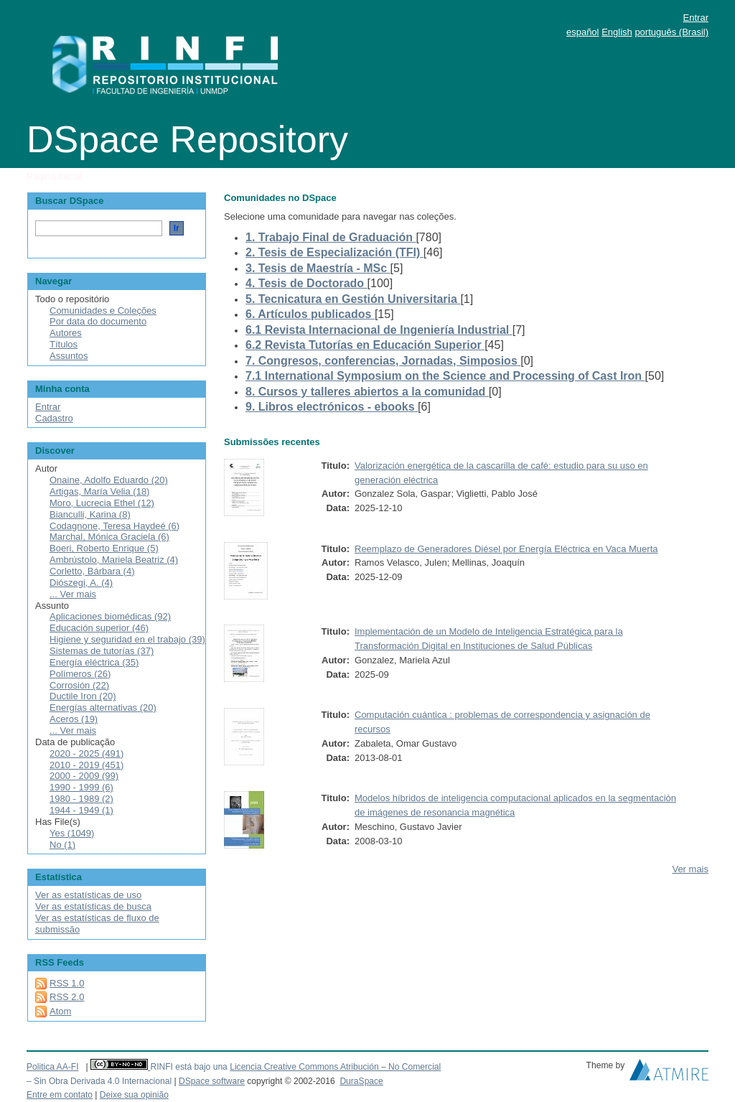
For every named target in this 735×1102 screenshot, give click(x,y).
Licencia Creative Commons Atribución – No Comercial (335, 1067)
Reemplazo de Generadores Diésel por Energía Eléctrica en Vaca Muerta (506, 548)
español (582, 32)
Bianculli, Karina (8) (90, 514)
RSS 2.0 (67, 996)
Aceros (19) (74, 719)
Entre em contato (60, 1095)
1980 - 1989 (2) (81, 798)
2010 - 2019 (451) (86, 765)
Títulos (64, 344)
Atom (60, 1011)
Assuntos (69, 355)
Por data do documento (98, 321)
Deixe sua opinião (134, 1095)
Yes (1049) (72, 833)
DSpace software (212, 1081)
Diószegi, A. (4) (81, 582)
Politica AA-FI (53, 1067)
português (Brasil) (671, 32)
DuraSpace (361, 1081)
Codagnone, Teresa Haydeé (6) (114, 525)
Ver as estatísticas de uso (88, 894)
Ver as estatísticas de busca (93, 906)
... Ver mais (73, 594)
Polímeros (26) (80, 673)
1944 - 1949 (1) (81, 810)
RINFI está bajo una (188, 1067)
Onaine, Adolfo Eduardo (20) (109, 480)
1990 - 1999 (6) (81, 787)
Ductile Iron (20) (83, 696)
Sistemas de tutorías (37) (102, 650)
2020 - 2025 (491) (86, 753)
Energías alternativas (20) (103, 707)
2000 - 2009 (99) (84, 775)
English (616, 32)
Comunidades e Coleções (103, 310)
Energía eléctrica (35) (94, 662)
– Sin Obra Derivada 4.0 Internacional (99, 1081)
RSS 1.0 (67, 983)
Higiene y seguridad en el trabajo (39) (127, 639)
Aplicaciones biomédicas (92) (110, 616)
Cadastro (54, 418)
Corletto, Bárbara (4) (92, 571)
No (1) (62, 844)
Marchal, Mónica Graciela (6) (109, 536)
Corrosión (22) (79, 685)
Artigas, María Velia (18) (99, 491)
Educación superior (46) (99, 627)
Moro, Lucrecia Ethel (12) (102, 503)
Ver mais (690, 869)
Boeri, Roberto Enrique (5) (104, 548)
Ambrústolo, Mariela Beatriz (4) (114, 559)
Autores (66, 332)
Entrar (695, 17)
